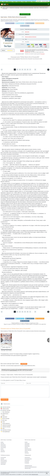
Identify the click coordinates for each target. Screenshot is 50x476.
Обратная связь (28, 468)
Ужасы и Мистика (28, 450)
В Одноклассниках (40, 23)
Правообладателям (28, 465)
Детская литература (5, 418)
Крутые (2, 448)
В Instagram (29, 23)
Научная (26, 447)
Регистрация (46, 1)
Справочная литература (6, 425)
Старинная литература (6, 426)
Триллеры (2, 450)
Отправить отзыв (4, 399)
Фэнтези (26, 451)
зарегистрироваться (13, 370)
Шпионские (3, 451)
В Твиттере (19, 23)
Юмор (3, 428)
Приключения (4, 416)
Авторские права (25, 14)
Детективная (27, 444)
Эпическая (27, 452)
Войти (40, 1)
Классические (3, 447)
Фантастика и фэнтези (6, 407)
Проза (3, 415)
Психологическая (28, 448)
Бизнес (3, 421)
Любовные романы (5, 408)
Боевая (26, 442)
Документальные (5, 413)
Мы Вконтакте (24, 321)
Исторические (3, 446)
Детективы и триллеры (6, 410)
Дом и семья (4, 420)
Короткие (2, 458)
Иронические (3, 444)
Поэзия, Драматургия (6, 431)
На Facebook (9, 23)
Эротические (3, 464)
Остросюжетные (4, 461)
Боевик (2, 442)
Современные (3, 462)
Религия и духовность (6, 423)
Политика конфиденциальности (31, 466)
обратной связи (35, 474)
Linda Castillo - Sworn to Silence (6, 350)
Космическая (27, 446)
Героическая (27, 443)
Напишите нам (27, 52)
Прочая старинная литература (30, 36)
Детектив (2, 443)
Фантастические (4, 460)
